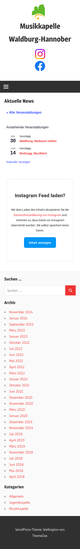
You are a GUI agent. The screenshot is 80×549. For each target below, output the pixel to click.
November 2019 (21, 428)
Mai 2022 (16, 361)
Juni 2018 (16, 464)
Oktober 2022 (19, 342)
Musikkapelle (18, 508)
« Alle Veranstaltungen (23, 112)
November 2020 (21, 403)
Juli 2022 (15, 348)
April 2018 (17, 476)
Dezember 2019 (20, 422)
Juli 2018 (16, 458)
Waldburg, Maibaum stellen (38, 141)
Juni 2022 (16, 354)
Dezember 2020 (20, 397)
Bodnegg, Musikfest (33, 153)
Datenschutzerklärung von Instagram (37, 215)
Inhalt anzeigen (40, 242)
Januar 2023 (18, 336)
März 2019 (17, 446)
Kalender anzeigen (18, 162)
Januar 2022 (18, 379)
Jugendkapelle (19, 502)
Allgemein (16, 496)
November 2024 (21, 312)
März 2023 (17, 330)
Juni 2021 (16, 391)
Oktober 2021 (19, 385)
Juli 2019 (15, 434)
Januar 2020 (18, 415)
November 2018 (21, 452)
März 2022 (17, 373)
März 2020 (17, 409)
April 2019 (16, 440)
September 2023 (21, 324)
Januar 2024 (18, 318)
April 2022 (16, 367)
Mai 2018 (16, 470)
